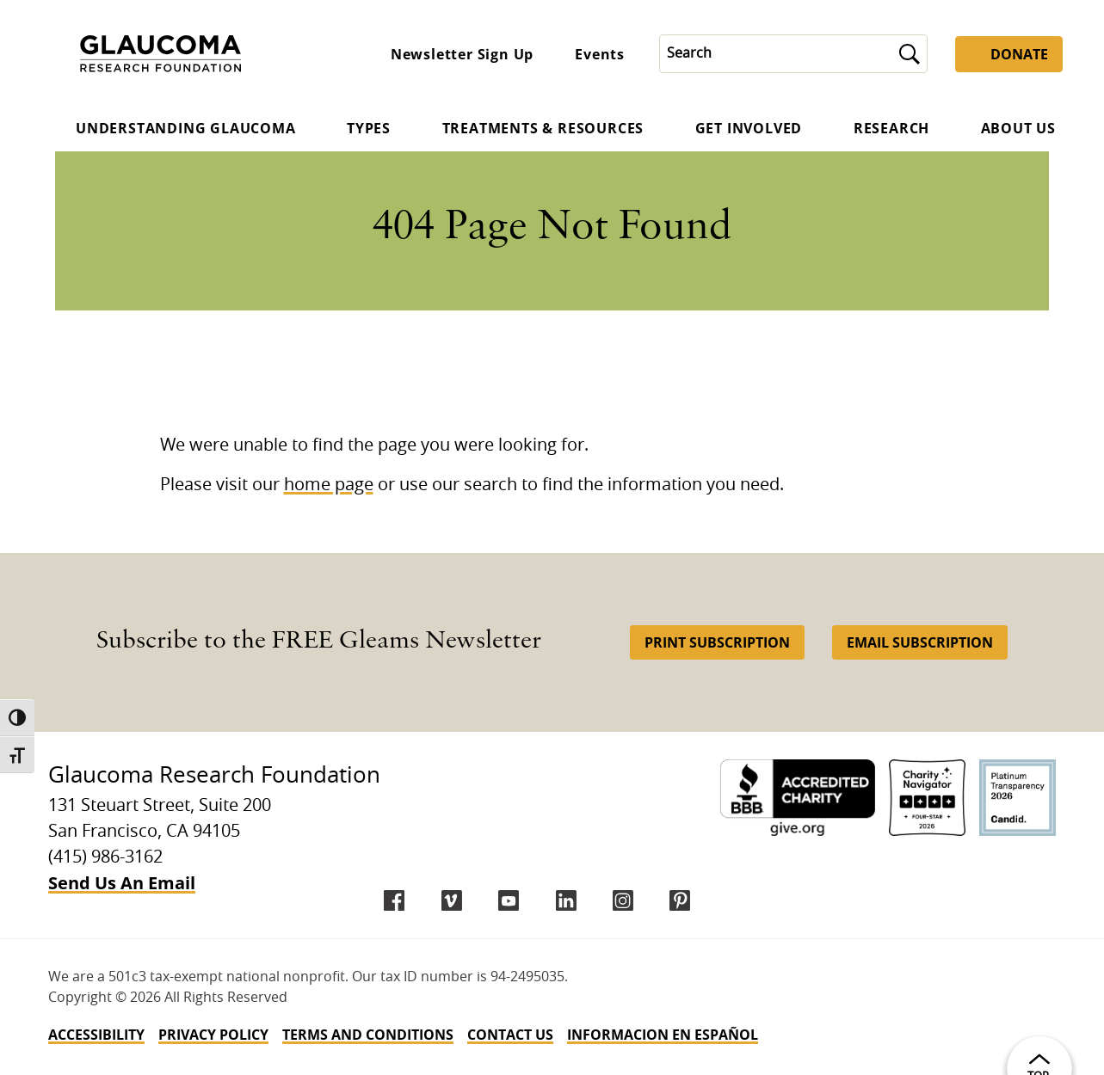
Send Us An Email (121, 882)
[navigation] (552, 1034)
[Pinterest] (679, 900)
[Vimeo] (451, 900)
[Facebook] (394, 900)
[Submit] (909, 53)
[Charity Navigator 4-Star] (927, 797)
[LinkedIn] (566, 900)
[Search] (776, 53)
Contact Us (510, 1034)
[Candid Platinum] (1017, 797)
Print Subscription (717, 642)
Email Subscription (920, 642)
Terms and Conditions (367, 1034)
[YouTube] (508, 900)
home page (328, 485)
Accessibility (96, 1034)
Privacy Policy (213, 1034)
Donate (1019, 54)
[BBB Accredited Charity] (797, 797)
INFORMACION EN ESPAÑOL (662, 1034)
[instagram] (623, 900)
